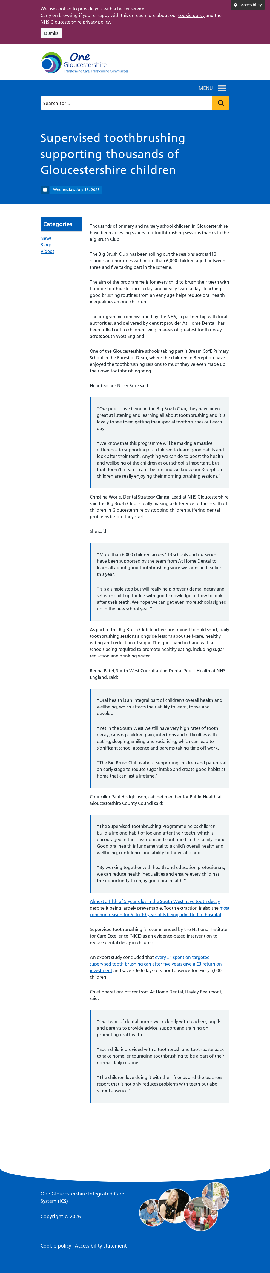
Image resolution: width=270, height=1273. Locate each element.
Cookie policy (56, 1246)
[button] (206, 88)
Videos (47, 251)
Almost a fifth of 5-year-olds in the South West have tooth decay (155, 901)
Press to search (221, 103)
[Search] (134, 103)
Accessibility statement (101, 1246)
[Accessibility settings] (248, 5)
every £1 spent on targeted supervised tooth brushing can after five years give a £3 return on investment (156, 964)
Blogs (46, 244)
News (46, 238)
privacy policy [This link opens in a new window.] (96, 22)
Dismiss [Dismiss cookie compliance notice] (51, 33)
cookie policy (191, 15)
